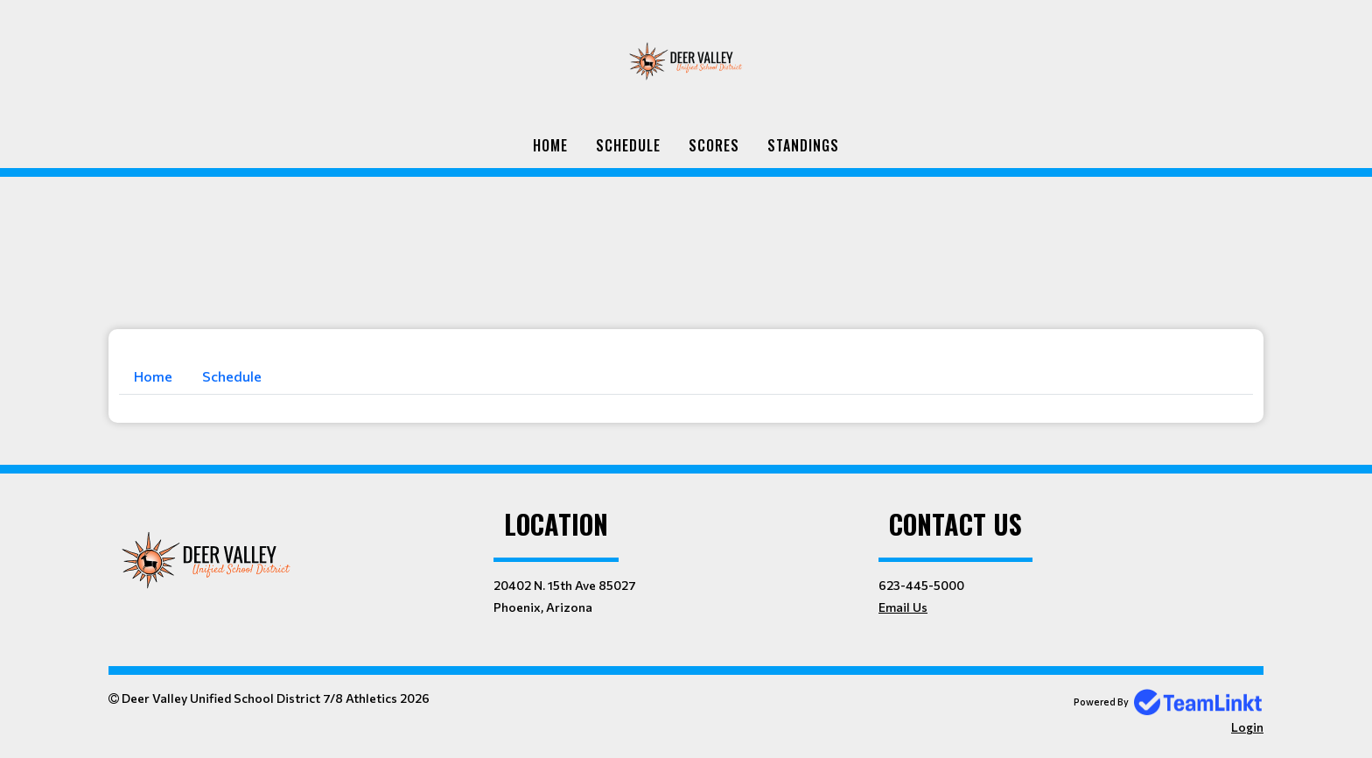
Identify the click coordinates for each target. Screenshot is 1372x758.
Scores (714, 145)
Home (550, 145)
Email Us (903, 607)
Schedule (628, 145)
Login (1247, 726)
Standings (803, 145)
